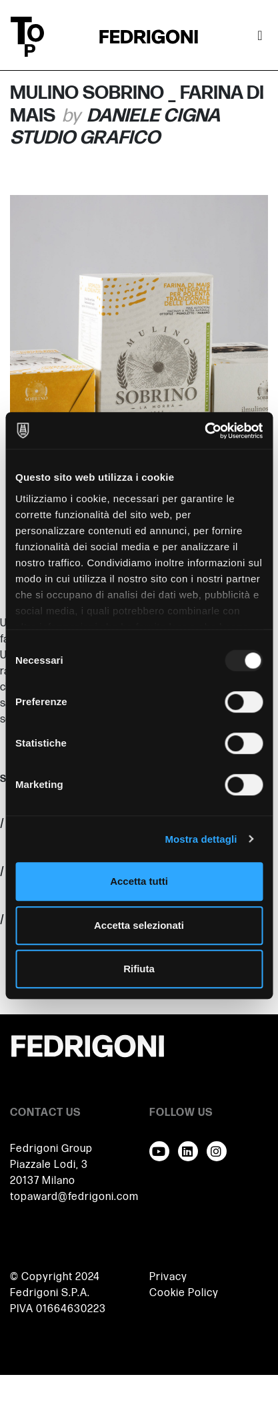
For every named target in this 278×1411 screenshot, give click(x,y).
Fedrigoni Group (51, 1149)
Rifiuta (139, 968)
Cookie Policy (184, 1293)
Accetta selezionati (139, 925)
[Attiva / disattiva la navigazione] (260, 37)
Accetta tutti (139, 881)
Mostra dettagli (201, 839)
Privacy (168, 1277)
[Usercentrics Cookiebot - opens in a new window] (204, 430)
